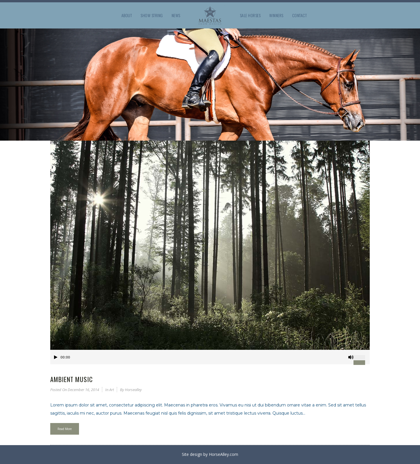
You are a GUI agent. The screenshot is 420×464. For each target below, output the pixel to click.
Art (111, 389)
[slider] (361, 355)
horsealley (133, 389)
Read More (65, 429)
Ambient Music (71, 379)
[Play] (56, 357)
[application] (210, 357)
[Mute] (351, 357)
